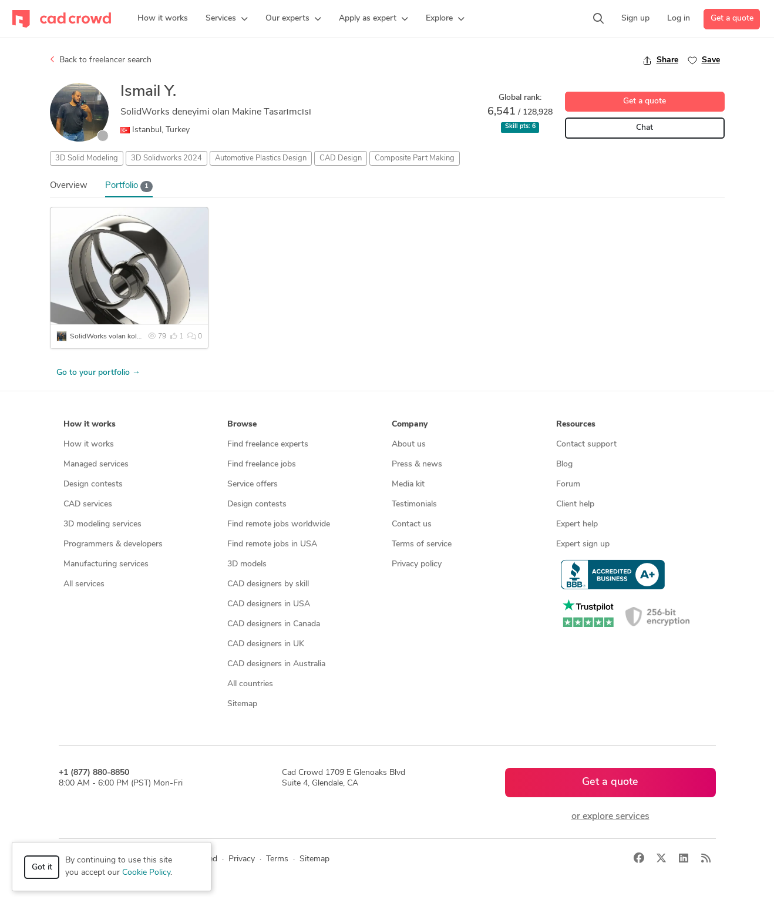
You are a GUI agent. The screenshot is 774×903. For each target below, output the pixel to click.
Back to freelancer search (101, 60)
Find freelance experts (267, 444)
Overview (69, 186)
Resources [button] (575, 424)
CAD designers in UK (265, 644)
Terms (277, 859)
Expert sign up (583, 544)
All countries (250, 684)
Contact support (586, 444)
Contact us (412, 524)
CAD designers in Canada (273, 624)
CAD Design (340, 158)
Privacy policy (417, 564)
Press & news (417, 464)
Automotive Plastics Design (261, 158)
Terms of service (422, 544)
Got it (42, 867)
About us (409, 444)
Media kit (408, 484)
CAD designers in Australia (276, 664)
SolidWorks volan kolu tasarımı (119, 336)
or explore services (610, 816)
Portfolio (129, 186)
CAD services (87, 504)
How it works (88, 444)
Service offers (252, 484)
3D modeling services (102, 524)
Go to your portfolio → (98, 372)
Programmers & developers (113, 544)
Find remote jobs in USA (272, 544)
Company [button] (410, 424)
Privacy (241, 859)
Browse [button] (242, 424)
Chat (644, 127)
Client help (575, 504)
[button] (227, 19)
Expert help (577, 524)
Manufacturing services (106, 564)
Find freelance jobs (261, 464)
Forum (568, 484)
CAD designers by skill (268, 584)
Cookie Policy (146, 872)
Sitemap (242, 704)
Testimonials (414, 504)
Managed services (96, 464)
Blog (564, 464)
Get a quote (732, 18)
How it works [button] (89, 424)
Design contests (93, 484)
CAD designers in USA (268, 604)
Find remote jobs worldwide (278, 524)
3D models (247, 564)
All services (84, 584)
